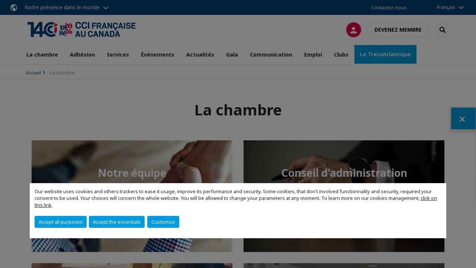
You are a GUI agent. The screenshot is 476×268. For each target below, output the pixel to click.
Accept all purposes (61, 221)
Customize (163, 221)
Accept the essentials (117, 221)
